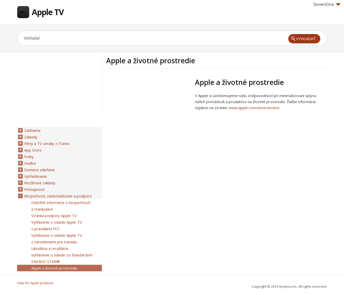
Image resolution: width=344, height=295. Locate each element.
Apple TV (48, 12)
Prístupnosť (34, 189)
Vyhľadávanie (35, 176)
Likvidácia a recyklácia (49, 248)
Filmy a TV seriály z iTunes (47, 143)
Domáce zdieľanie (39, 169)
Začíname (32, 130)
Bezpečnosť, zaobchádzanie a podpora (58, 195)
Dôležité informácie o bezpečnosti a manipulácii (60, 206)
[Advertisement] (148, 113)
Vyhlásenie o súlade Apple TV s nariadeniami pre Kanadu (56, 238)
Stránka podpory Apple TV (54, 215)
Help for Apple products (35, 283)
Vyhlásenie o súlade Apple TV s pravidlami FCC (56, 225)
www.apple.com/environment (253, 107)
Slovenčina (327, 4)
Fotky (29, 156)
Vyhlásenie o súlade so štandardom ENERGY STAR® (62, 258)
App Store (33, 150)
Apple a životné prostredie (54, 268)
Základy (30, 136)
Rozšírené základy (39, 182)
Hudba (30, 163)
